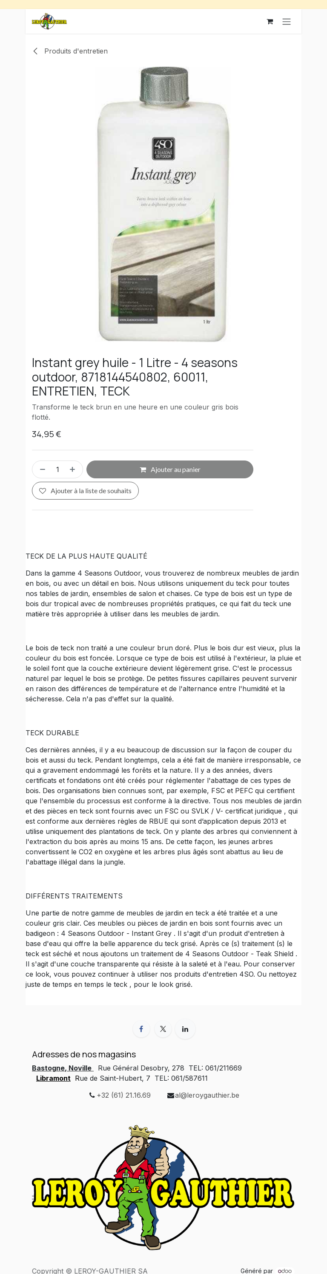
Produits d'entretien (70, 51)
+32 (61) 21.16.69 (124, 1095)
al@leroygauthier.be (207, 1095)
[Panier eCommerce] (269, 21)
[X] (163, 1028)
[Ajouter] (74, 469)
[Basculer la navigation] (286, 21)
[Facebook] (141, 1028)
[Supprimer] (40, 469)
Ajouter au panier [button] (170, 469)
